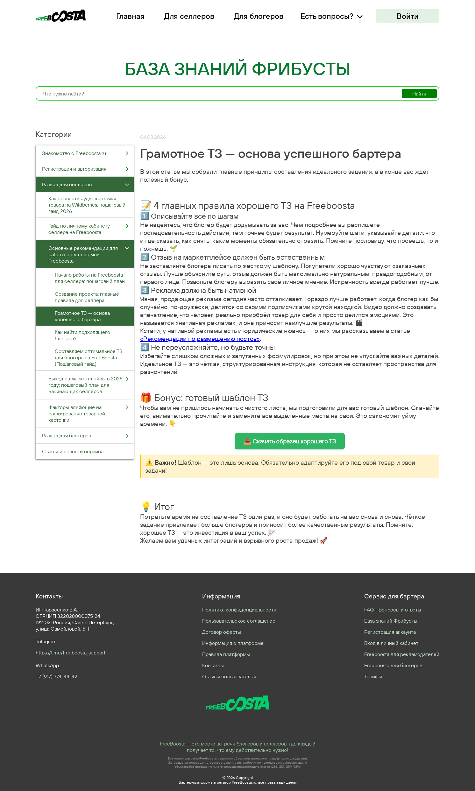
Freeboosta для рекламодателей (401, 654)
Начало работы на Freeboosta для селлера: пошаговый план (90, 278)
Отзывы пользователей (229, 676)
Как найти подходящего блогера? (82, 335)
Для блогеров (258, 16)
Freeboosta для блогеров (393, 665)
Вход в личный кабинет (391, 643)
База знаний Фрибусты (390, 621)
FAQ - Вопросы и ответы (392, 609)
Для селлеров (189, 16)
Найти (419, 93)
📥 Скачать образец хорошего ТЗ (290, 441)
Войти (408, 16)
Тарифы (373, 676)
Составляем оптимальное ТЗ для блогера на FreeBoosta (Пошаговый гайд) (89, 357)
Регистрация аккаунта (390, 632)
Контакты (213, 665)
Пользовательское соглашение (238, 621)
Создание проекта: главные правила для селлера (87, 297)
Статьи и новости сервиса (72, 451)
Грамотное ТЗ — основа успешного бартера (82, 316)
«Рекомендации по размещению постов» (200, 339)
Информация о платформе (233, 643)
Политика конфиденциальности (239, 609)
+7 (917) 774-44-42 (56, 676)
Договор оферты (221, 632)
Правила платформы (226, 654)
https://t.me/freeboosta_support (70, 652)
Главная (130, 16)
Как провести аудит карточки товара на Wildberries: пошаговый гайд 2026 (86, 204)
